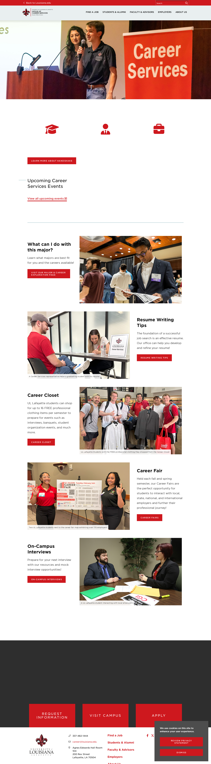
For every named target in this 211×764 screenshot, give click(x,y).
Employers (164, 12)
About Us (181, 12)
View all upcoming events (45, 198)
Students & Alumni (114, 12)
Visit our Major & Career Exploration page (48, 273)
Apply (159, 715)
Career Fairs (150, 517)
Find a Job (92, 12)
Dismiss (181, 752)
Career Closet (41, 442)
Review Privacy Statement (181, 741)
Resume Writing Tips (154, 358)
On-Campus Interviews (46, 579)
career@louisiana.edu (85, 741)
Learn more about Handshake (51, 161)
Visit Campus (105, 715)
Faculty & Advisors (142, 12)
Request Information (52, 715)
